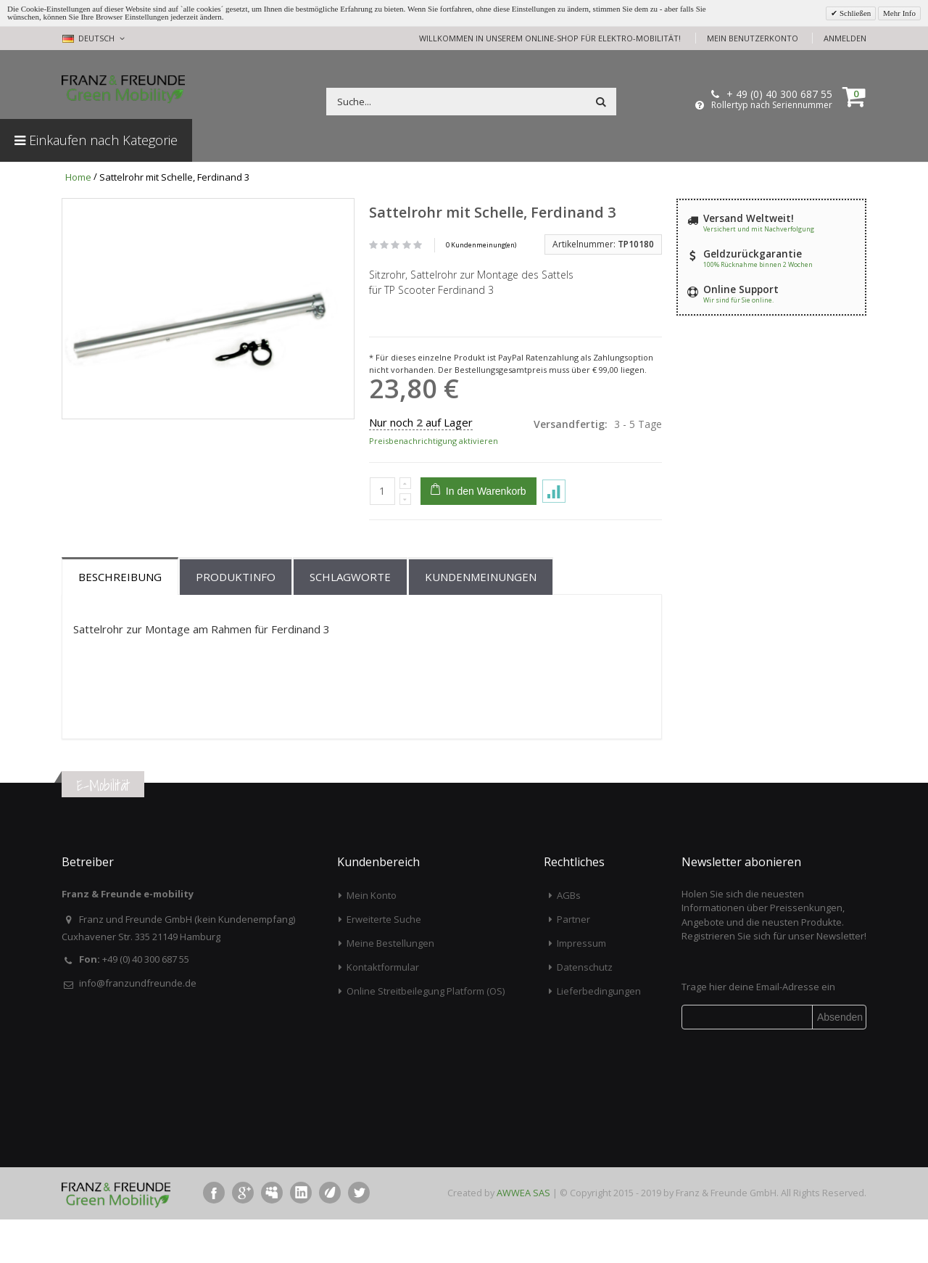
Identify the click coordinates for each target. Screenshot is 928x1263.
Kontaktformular (383, 1011)
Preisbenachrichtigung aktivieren (433, 440)
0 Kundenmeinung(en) (481, 245)
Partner (573, 963)
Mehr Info (899, 13)
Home (78, 177)
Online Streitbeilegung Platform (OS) (426, 1035)
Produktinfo (236, 621)
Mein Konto (372, 939)
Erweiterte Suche (384, 963)
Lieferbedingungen (599, 1035)
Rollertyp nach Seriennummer (771, 105)
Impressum (581, 987)
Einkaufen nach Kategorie (96, 140)
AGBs (569, 939)
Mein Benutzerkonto (752, 38)
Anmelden (845, 38)
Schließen (854, 13)
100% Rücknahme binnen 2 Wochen (758, 264)
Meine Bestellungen (390, 987)
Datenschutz (585, 1011)
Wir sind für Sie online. (738, 300)
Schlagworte (350, 621)
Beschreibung (120, 621)
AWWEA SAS (523, 1236)
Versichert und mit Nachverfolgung (758, 229)
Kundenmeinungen (480, 621)
